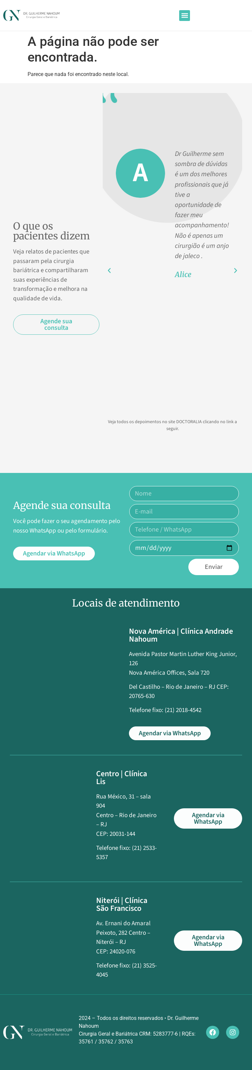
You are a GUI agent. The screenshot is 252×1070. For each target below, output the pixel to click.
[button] (184, 15)
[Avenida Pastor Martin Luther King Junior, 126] (64, 671)
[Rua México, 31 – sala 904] (48, 819)
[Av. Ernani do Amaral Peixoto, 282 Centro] (48, 941)
